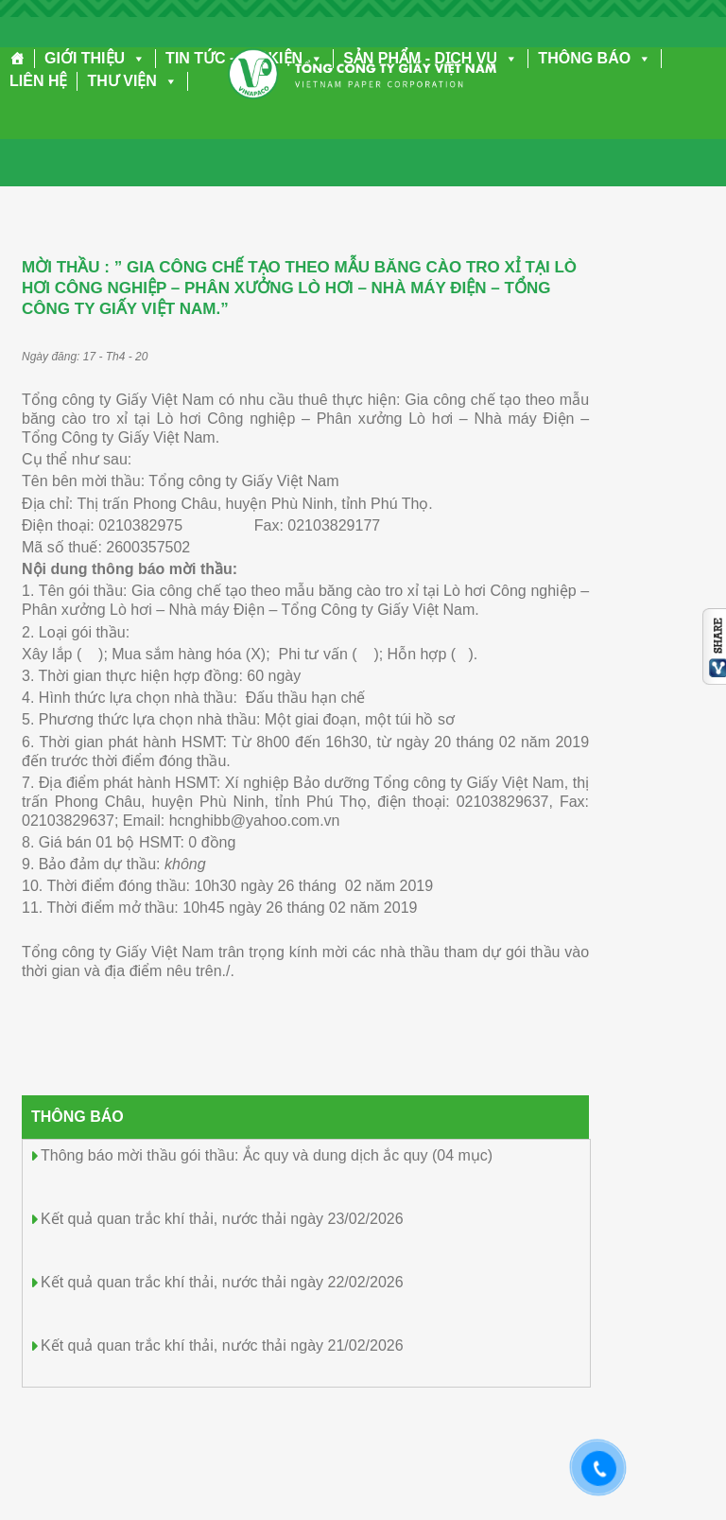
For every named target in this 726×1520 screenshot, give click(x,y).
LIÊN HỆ (38, 81)
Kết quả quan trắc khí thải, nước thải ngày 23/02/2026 (222, 1219)
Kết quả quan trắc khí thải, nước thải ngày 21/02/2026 (222, 1345)
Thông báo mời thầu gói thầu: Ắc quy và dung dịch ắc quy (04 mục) (267, 1155)
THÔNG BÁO (594, 58)
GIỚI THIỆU (95, 58)
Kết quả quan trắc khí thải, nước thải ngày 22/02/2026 (222, 1282)
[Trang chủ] (17, 58)
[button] (135, 58)
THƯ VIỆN (132, 81)
